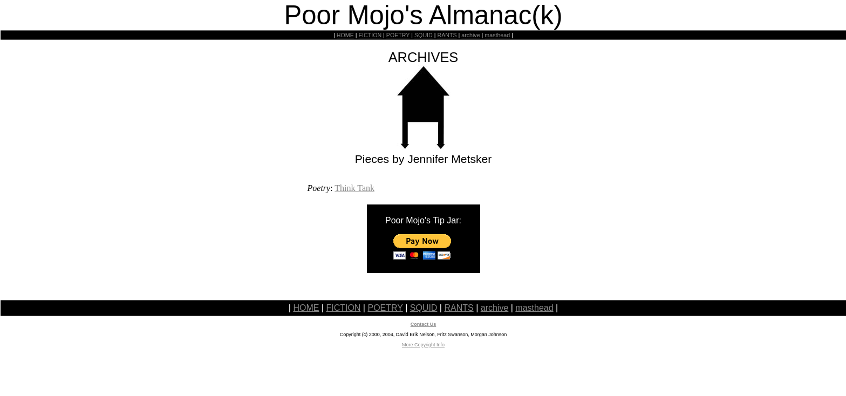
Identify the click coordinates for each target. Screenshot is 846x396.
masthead (497, 35)
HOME (345, 35)
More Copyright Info (423, 344)
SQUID (423, 35)
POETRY (398, 35)
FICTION (370, 35)
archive (470, 35)
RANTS (446, 35)
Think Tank (354, 188)
